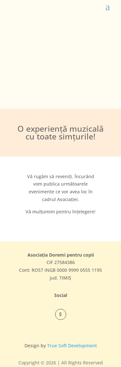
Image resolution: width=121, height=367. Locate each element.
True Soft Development (72, 345)
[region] (60, 60)
